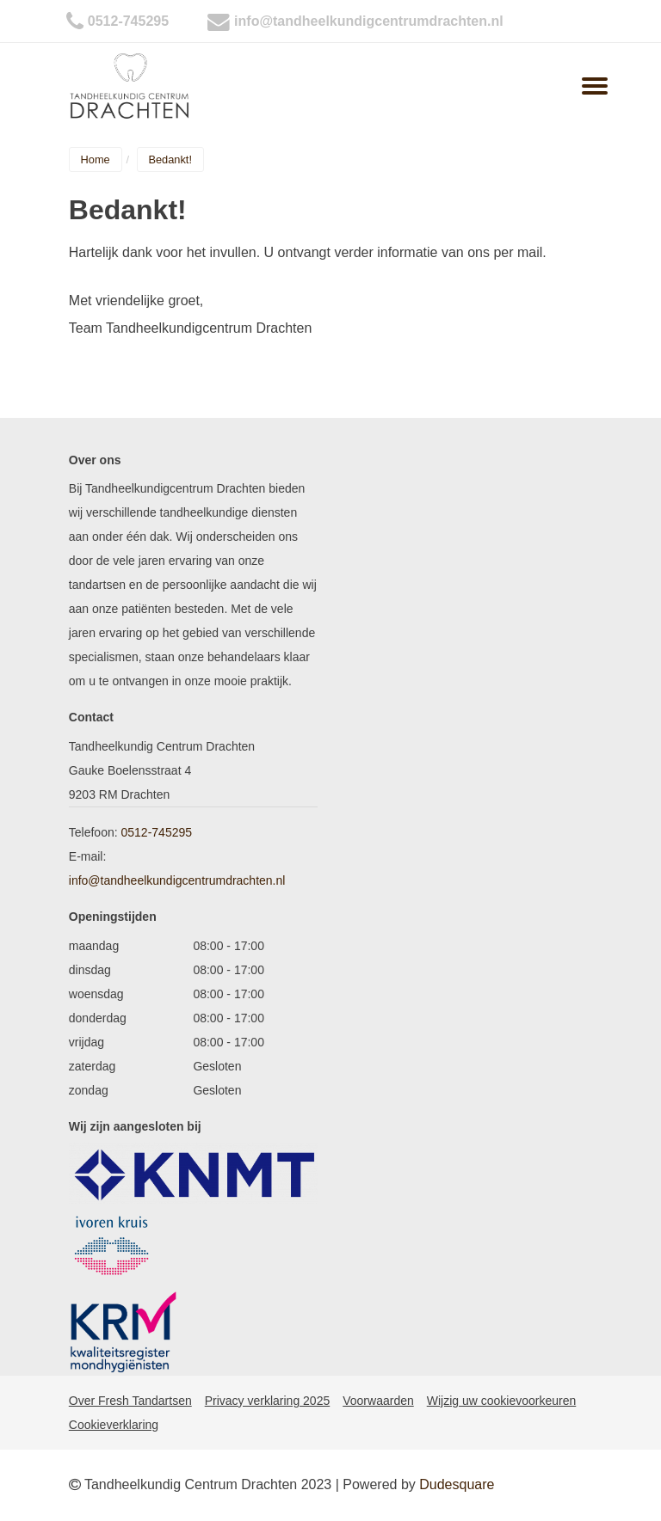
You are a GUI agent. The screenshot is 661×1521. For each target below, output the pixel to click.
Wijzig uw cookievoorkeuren (502, 1401)
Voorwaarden (378, 1401)
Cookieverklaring (113, 1425)
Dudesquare (456, 1484)
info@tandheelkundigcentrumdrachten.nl (368, 21)
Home (95, 159)
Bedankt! (170, 159)
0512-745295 (128, 21)
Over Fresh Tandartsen (130, 1401)
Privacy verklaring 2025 (267, 1401)
